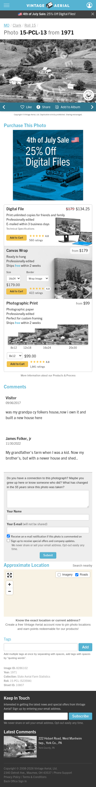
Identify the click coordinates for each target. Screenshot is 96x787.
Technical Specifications (20, 228)
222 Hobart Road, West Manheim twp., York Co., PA (60, 740)
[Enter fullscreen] (9, 575)
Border (30, 272)
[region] (48, 593)
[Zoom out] (9, 591)
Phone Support (63, 772)
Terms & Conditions (34, 776)
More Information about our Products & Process (48, 375)
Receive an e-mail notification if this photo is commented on (44, 536)
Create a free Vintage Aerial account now (33, 624)
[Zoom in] (9, 584)
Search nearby (82, 565)
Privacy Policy (12, 776)
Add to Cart (16, 237)
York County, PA (47, 747)
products (72, 629)
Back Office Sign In (15, 781)
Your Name (14, 511)
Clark (17, 25)
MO (6, 25)
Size (8, 272)
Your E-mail (27, 524)
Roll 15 (30, 25)
